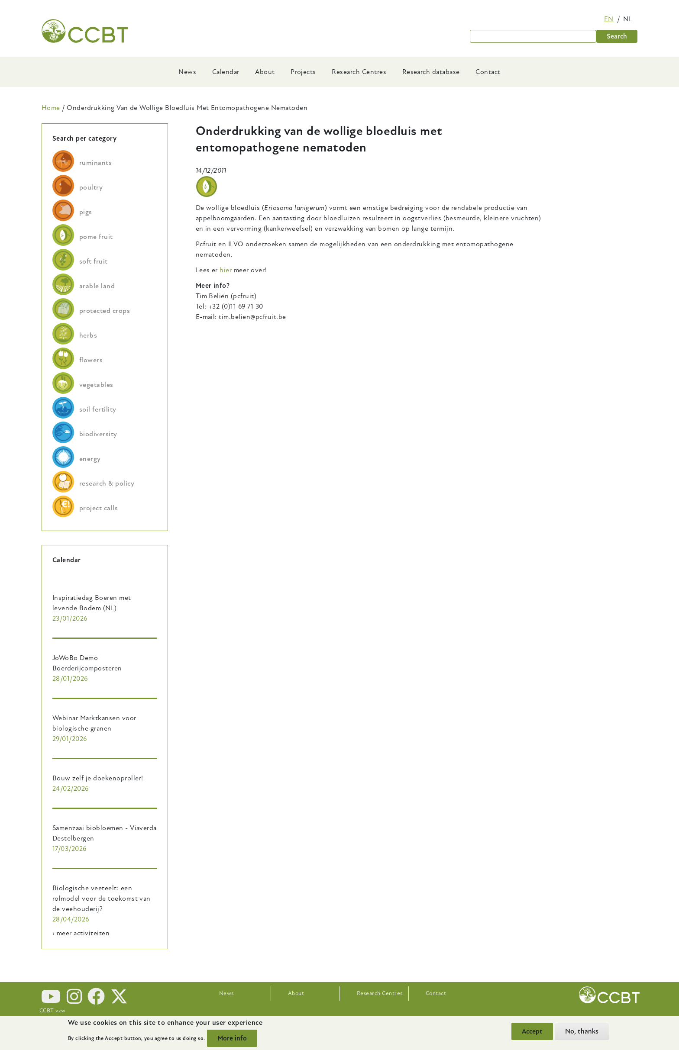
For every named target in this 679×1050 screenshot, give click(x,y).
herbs (88, 335)
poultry (91, 187)
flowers (91, 360)
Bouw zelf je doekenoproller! (97, 778)
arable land (97, 286)
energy (90, 458)
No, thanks (581, 1031)
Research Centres (359, 72)
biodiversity (98, 434)
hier (226, 270)
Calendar (225, 72)
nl (627, 19)
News (187, 72)
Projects (303, 72)
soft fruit (93, 261)
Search (617, 36)
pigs (85, 212)
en (609, 19)
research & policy (106, 483)
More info (232, 1038)
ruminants (95, 162)
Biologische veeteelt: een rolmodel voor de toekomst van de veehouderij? (101, 898)
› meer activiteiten (81, 933)
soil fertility (97, 409)
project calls (98, 508)
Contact (487, 72)
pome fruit (96, 236)
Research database (431, 72)
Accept (532, 1031)
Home (51, 107)
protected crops (104, 310)
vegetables (96, 384)
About (265, 72)
